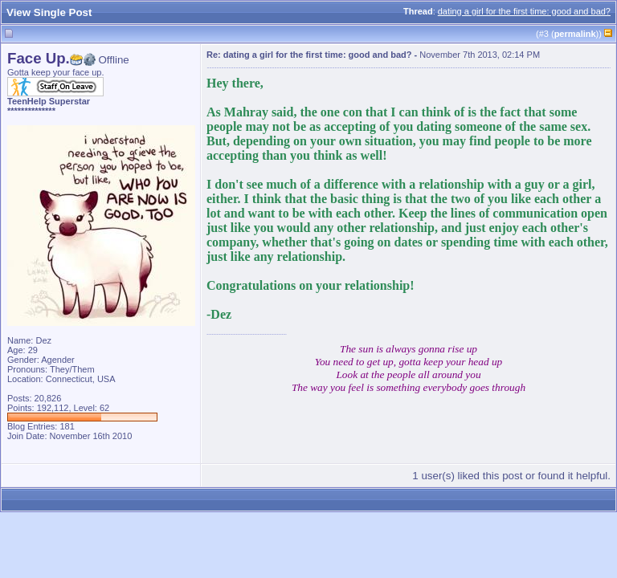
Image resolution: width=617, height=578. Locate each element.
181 (66, 426)
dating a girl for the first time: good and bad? (524, 11)
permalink (575, 34)
